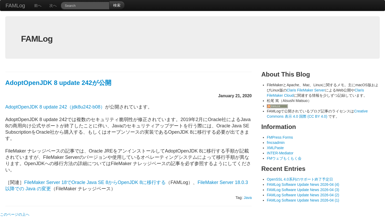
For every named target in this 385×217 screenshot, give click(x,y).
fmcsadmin (276, 142)
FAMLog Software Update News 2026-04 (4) (303, 184)
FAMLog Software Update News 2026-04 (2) (303, 195)
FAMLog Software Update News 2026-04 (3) (303, 190)
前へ (37, 5)
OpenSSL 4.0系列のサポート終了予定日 (300, 179)
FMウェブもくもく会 (284, 158)
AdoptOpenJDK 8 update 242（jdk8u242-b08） (55, 107)
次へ (53, 5)
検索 (117, 5)
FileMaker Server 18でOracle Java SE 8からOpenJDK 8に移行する (95, 182)
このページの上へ (14, 214)
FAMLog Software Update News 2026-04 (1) (303, 200)
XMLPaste (275, 148)
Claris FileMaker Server (306, 90)
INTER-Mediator (280, 153)
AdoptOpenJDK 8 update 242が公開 (58, 82)
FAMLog (15, 5)
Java (248, 198)
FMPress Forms (280, 137)
